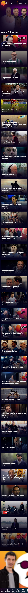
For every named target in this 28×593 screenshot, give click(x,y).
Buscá (20, 3)
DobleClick (2, 591)
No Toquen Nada (7, 591)
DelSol (9, 2)
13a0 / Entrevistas (9, 32)
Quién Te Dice (18, 591)
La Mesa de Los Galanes (23, 592)
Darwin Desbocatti (13, 592)
